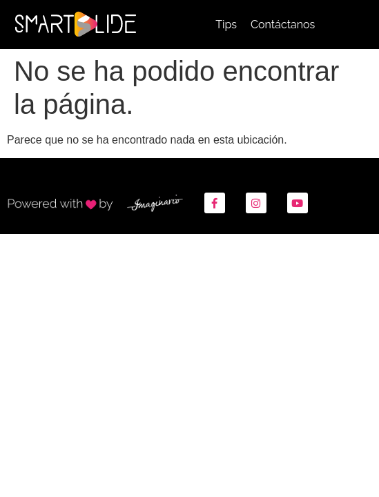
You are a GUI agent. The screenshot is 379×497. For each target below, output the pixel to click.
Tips (226, 24)
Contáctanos (283, 24)
